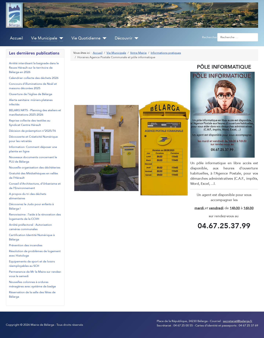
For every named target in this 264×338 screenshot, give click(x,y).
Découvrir (123, 38)
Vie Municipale (44, 38)
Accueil (16, 38)
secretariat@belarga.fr (237, 321)
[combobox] (237, 37)
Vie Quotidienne (86, 38)
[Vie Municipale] (60, 38)
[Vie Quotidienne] (103, 38)
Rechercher (209, 37)
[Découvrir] (135, 38)
